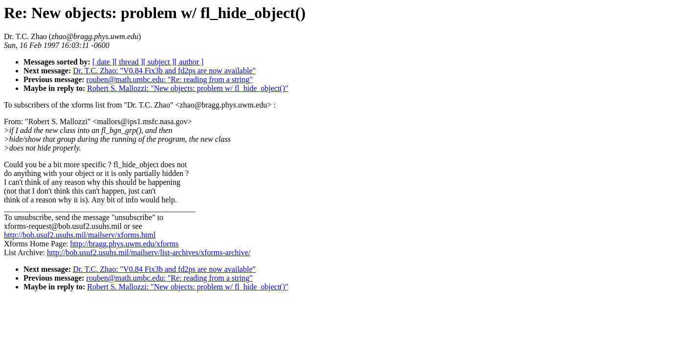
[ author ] (189, 62)
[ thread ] (128, 62)
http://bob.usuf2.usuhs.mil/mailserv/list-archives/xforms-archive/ (148, 252)
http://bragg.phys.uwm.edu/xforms (124, 244)
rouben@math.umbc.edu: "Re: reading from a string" (170, 79)
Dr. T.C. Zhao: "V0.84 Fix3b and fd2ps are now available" (164, 70)
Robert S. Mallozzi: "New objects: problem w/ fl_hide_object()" (187, 88)
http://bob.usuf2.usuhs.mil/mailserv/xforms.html (79, 235)
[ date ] (103, 62)
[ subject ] (159, 62)
